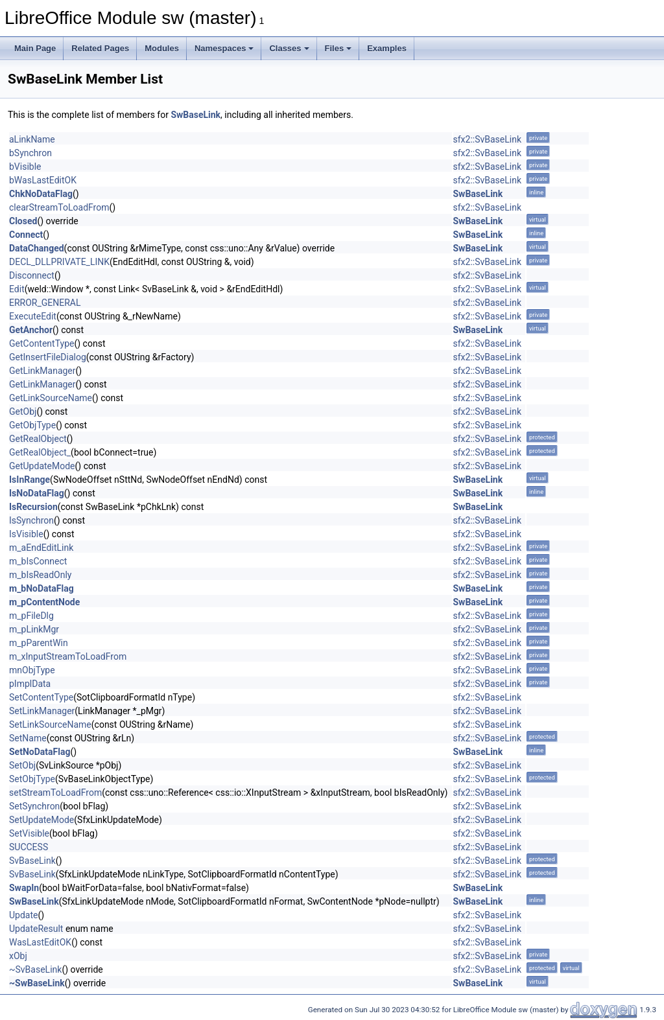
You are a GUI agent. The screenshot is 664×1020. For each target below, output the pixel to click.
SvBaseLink (32, 860)
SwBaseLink (195, 115)
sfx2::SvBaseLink (487, 139)
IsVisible (26, 534)
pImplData (30, 683)
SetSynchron (34, 806)
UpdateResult (36, 928)
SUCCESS (28, 847)
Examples (387, 48)
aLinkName (32, 139)
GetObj (22, 411)
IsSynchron (31, 520)
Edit (17, 289)
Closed (23, 221)
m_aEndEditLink (41, 547)
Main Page (35, 48)
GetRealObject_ (40, 452)
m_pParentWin (38, 643)
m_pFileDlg (31, 615)
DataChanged (36, 248)
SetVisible (29, 833)
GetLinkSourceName (50, 398)
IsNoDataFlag (36, 493)
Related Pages (100, 48)
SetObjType (32, 779)
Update (23, 915)
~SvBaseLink (35, 969)
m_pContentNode (44, 602)
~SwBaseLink (37, 983)
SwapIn (24, 888)
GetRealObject (38, 439)
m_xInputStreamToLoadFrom (67, 656)
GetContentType (41, 343)
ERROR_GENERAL (45, 302)
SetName (28, 738)
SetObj (22, 765)
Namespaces (224, 48)
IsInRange (29, 479)
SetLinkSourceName (50, 724)
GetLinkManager (42, 370)
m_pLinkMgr (34, 629)
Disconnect (31, 275)
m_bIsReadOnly (40, 575)
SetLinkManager (42, 711)
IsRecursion (33, 507)
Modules (162, 48)
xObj (18, 956)
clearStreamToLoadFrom (59, 207)
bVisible (25, 166)
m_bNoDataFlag (41, 588)
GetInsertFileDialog (47, 357)
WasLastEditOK (40, 942)
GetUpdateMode (42, 466)
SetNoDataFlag (39, 752)
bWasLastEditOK (43, 180)
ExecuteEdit (32, 316)
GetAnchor (31, 330)
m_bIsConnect (38, 561)
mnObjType (32, 670)
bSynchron (30, 153)
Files (338, 48)
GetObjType (32, 425)
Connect (26, 234)
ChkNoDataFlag (41, 194)
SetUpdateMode (41, 820)
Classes (289, 48)
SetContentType (41, 697)
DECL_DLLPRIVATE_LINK (59, 262)
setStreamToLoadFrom (55, 792)
